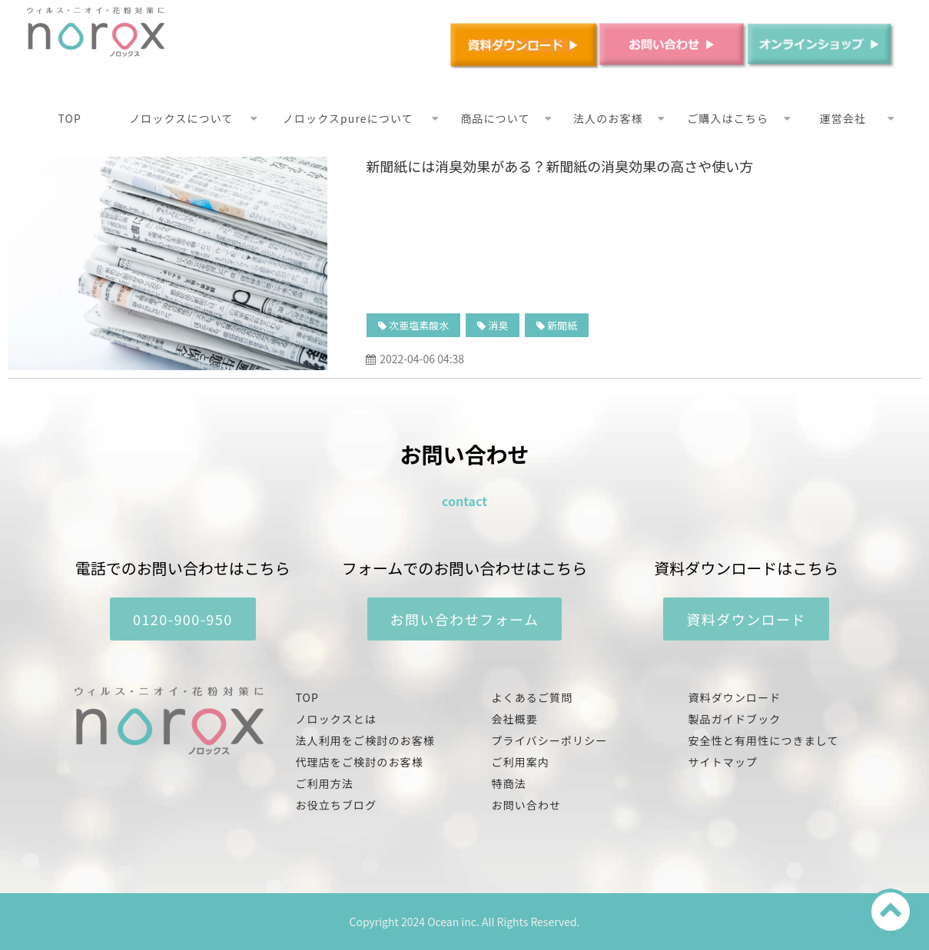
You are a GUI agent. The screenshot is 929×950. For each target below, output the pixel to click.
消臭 (498, 325)
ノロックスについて (181, 118)
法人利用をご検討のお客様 (365, 740)
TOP (70, 118)
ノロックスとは (336, 719)
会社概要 (515, 719)
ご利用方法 (325, 783)
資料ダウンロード (746, 619)
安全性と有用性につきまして (763, 740)
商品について (494, 118)
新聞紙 (562, 325)
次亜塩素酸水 (419, 325)
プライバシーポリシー (550, 740)
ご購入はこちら (727, 118)
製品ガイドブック (734, 719)
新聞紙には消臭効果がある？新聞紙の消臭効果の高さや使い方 (559, 166)
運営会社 (843, 118)
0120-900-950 (183, 619)
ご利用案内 (521, 762)
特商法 (509, 783)
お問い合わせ (527, 805)
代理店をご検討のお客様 (359, 762)
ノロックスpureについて (348, 118)
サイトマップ (723, 762)
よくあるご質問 (532, 697)
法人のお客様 (608, 118)
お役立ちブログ (336, 805)
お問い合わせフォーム (464, 619)
